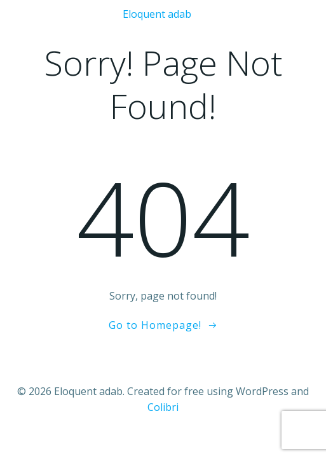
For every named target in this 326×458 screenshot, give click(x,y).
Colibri (163, 407)
